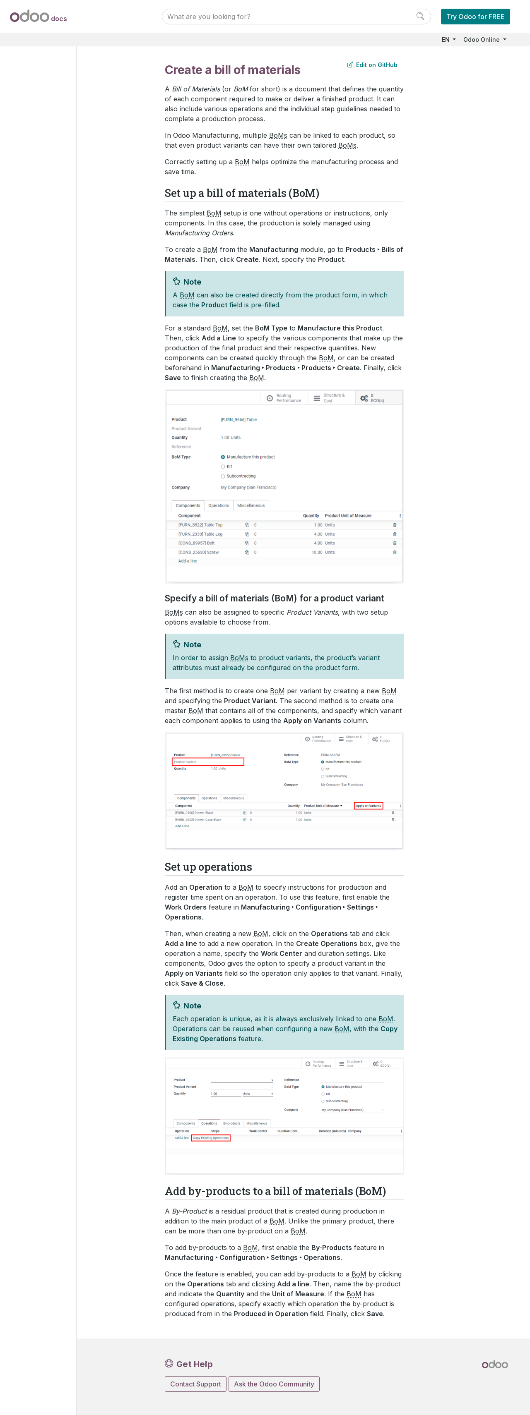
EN (446, 39)
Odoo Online (482, 39)
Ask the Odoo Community (274, 1384)
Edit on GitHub (372, 64)
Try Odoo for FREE (475, 16)
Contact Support (195, 1384)
